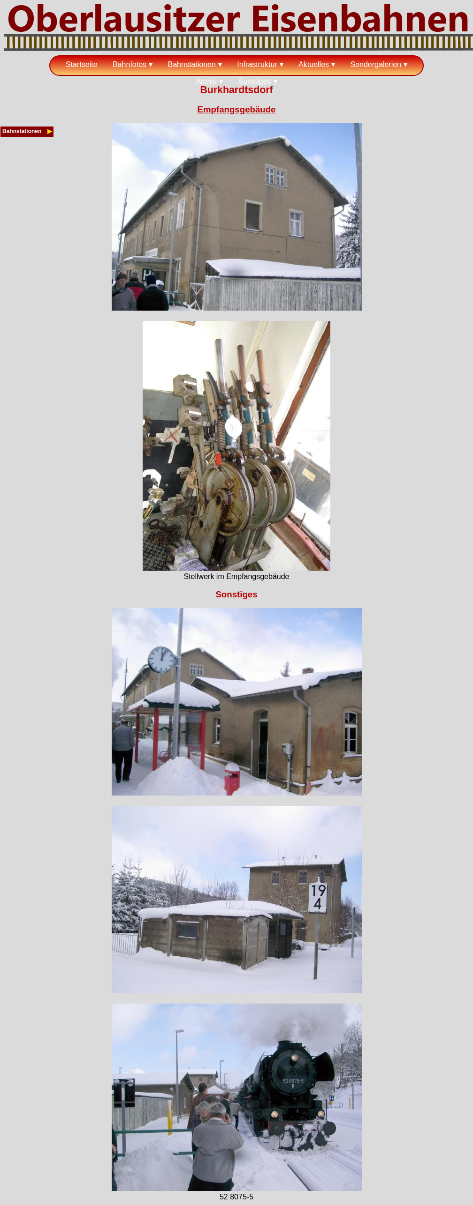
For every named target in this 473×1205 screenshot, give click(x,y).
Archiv (206, 81)
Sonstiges (254, 81)
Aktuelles (313, 64)
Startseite (82, 64)
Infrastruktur (257, 64)
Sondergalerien (375, 64)
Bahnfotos (129, 64)
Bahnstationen (192, 64)
